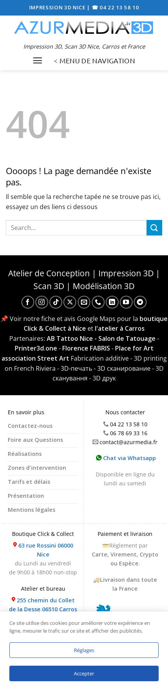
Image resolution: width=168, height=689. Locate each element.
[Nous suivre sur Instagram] (41, 302)
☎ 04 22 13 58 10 (115, 7)
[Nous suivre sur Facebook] (27, 302)
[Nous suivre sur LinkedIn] (112, 302)
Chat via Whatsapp (126, 458)
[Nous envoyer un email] (84, 302)
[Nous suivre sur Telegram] (140, 302)
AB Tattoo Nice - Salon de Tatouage (101, 338)
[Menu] (37, 60)
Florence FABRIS (86, 348)
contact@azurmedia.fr (129, 442)
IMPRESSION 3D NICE (58, 7)
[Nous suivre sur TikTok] (55, 302)
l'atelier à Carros (120, 328)
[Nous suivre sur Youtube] (126, 302)
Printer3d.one (36, 348)
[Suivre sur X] (69, 302)
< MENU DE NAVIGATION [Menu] (94, 60)
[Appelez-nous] (98, 302)
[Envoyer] (154, 227)
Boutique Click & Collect (43, 533)
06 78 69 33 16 (128, 433)
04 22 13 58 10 (128, 424)
